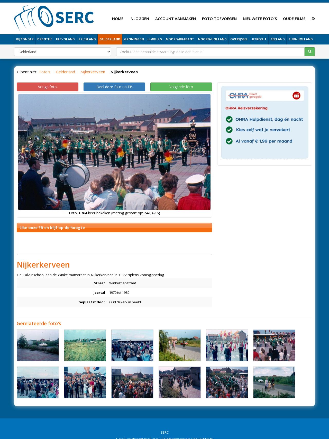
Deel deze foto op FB (114, 86)
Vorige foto (47, 86)
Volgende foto (181, 86)
